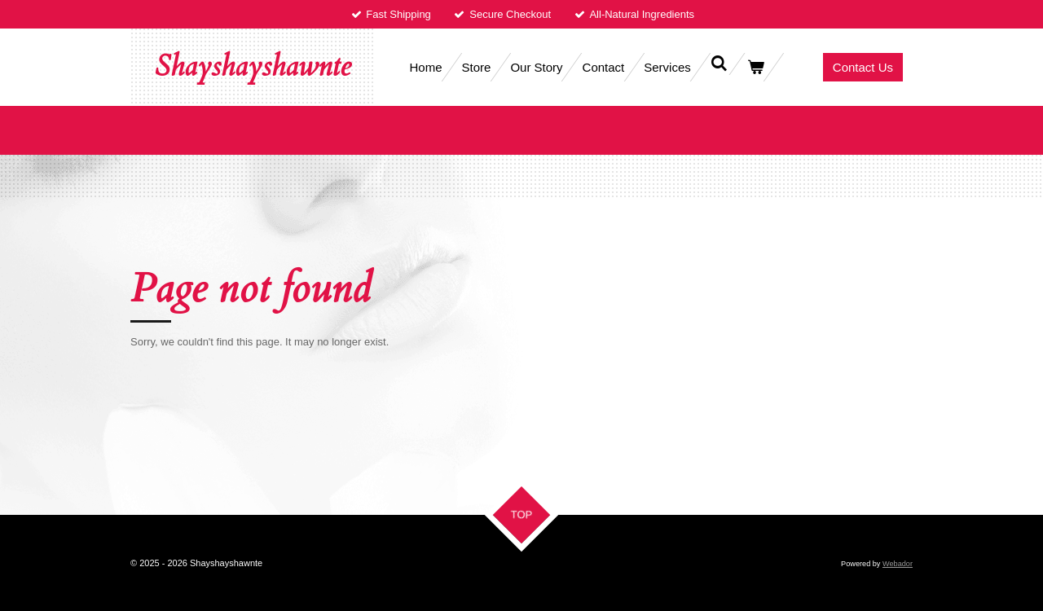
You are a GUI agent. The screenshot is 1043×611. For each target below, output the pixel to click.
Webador (897, 564)
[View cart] (755, 67)
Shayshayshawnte (252, 66)
